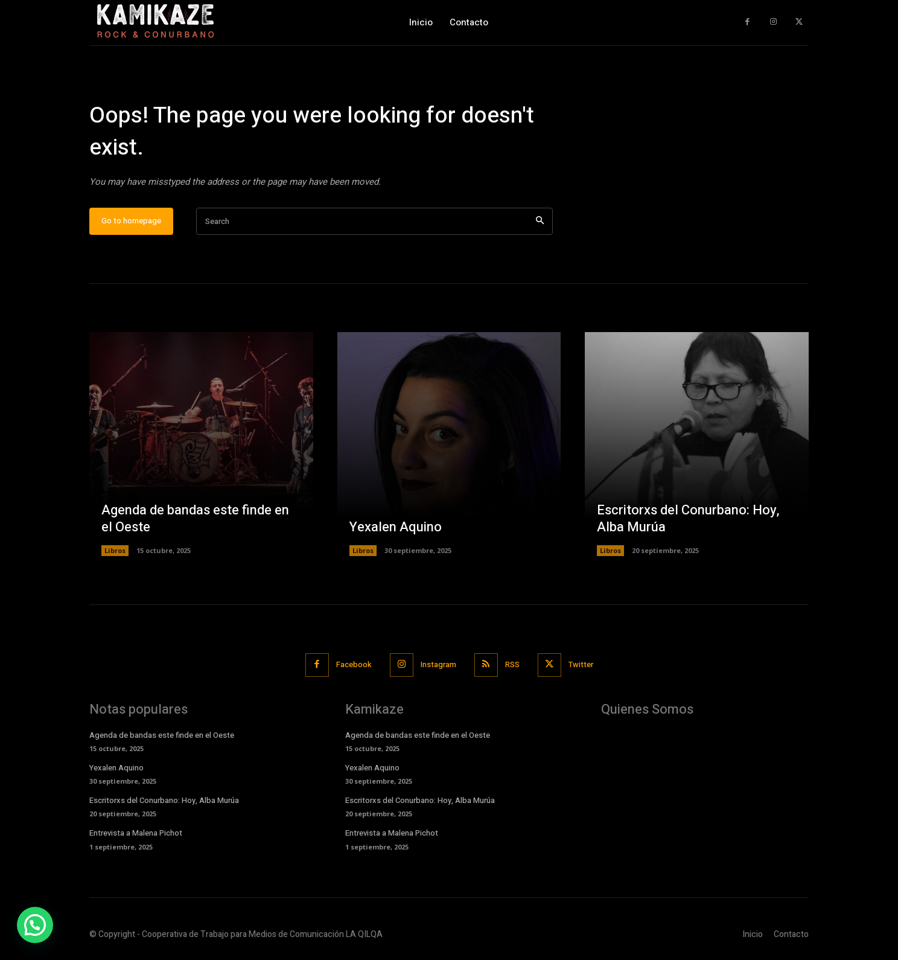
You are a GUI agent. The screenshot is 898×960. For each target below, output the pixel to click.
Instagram (438, 664)
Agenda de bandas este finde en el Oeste (195, 519)
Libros (115, 550)
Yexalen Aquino (395, 527)
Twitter (580, 664)
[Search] (540, 221)
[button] (35, 925)
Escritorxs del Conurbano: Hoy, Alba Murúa (688, 519)
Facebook (354, 664)
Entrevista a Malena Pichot (135, 833)
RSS (512, 664)
